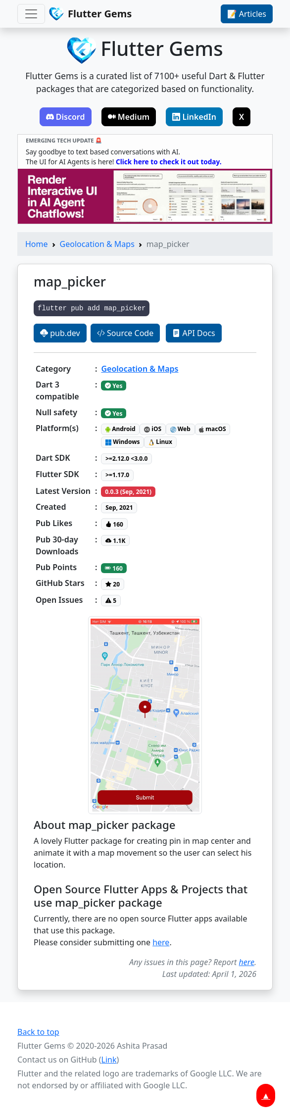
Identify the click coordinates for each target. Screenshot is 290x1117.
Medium (129, 116)
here (160, 942)
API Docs (193, 333)
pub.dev (60, 333)
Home (36, 244)
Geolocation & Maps (97, 244)
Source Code (125, 333)
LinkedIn (194, 116)
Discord (65, 116)
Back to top (38, 1031)
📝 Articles (246, 13)
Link (109, 1059)
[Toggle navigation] (31, 14)
